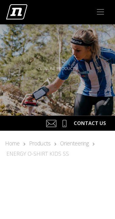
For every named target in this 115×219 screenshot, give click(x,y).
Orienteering (74, 143)
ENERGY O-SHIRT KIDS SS (37, 153)
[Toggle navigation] (100, 12)
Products (40, 143)
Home (12, 143)
